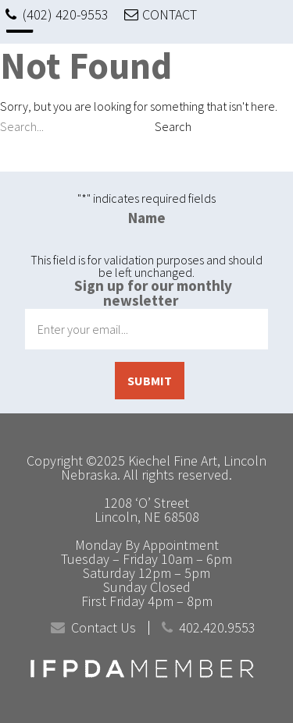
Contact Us (103, 628)
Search (173, 126)
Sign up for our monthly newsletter (153, 293)
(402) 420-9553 (66, 14)
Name (147, 217)
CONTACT (169, 14)
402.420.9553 (217, 628)
